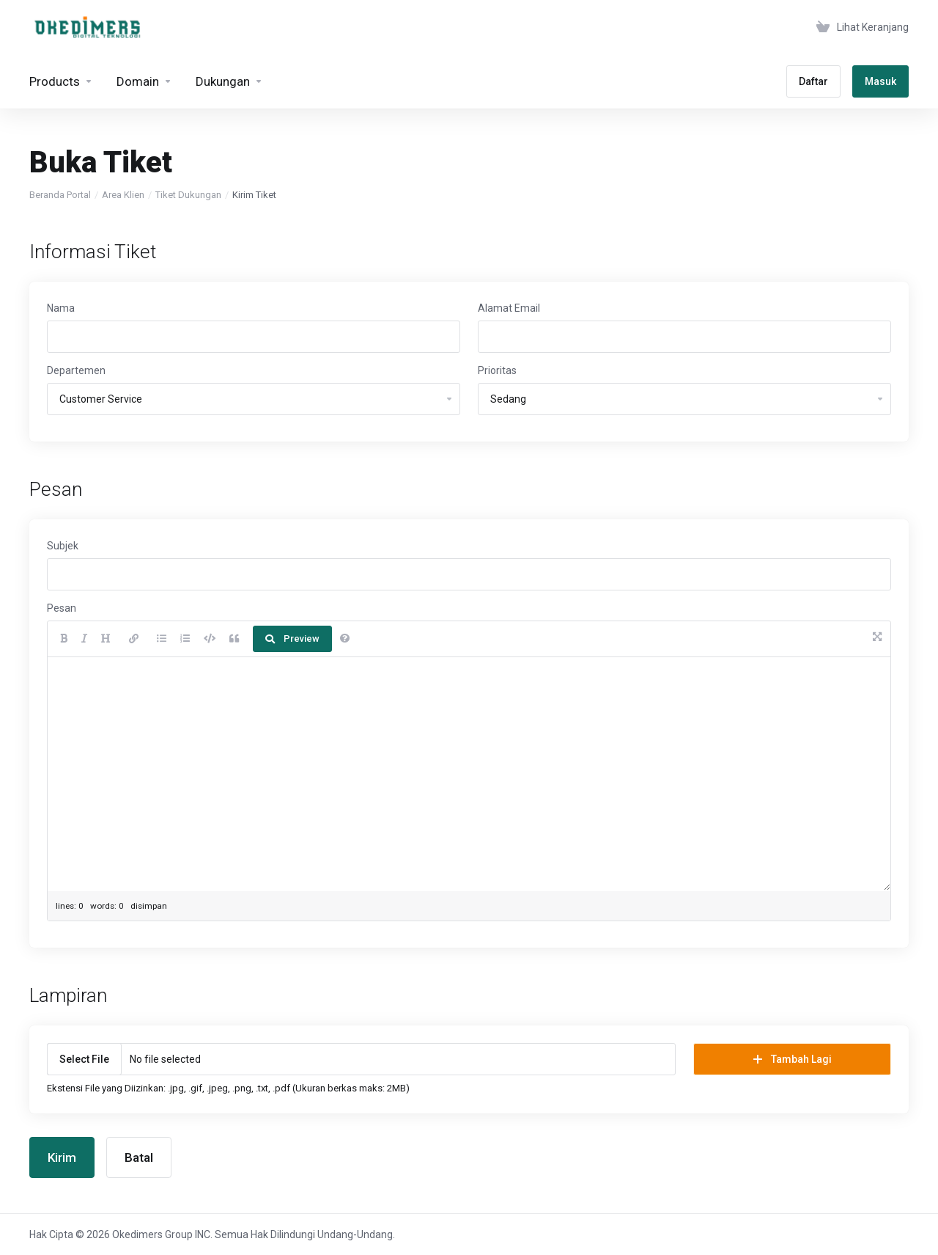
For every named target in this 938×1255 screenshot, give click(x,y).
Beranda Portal (60, 194)
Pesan (61, 608)
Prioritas (497, 370)
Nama (61, 308)
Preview (292, 638)
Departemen (76, 370)
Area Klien (123, 194)
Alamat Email (509, 308)
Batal (139, 1157)
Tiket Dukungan (188, 194)
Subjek (62, 546)
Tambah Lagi (792, 1059)
